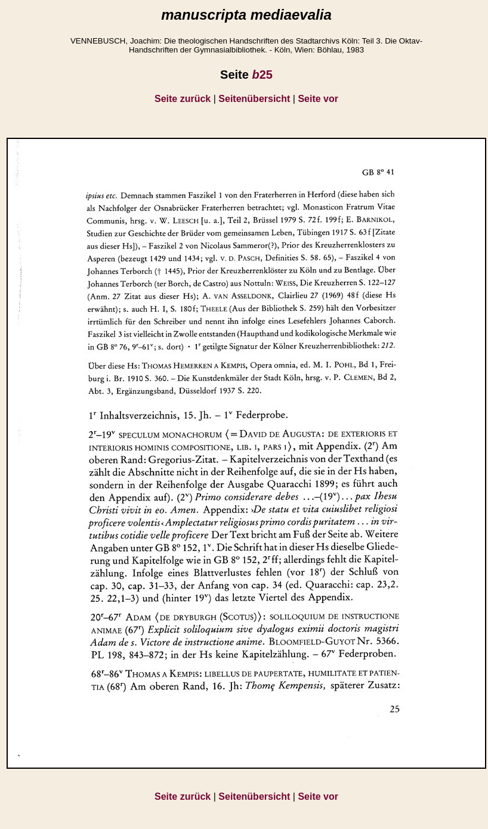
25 (262, 74)
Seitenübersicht (254, 99)
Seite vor (318, 99)
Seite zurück (183, 99)
